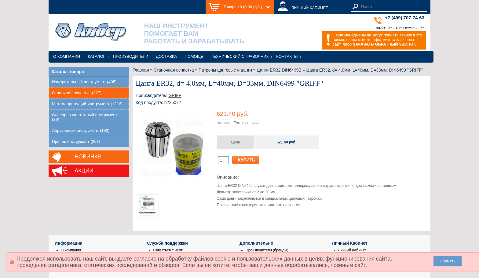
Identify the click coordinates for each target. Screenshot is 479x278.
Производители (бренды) (267, 250)
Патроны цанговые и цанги (225, 70)
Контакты (287, 56)
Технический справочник (240, 56)
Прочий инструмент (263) (76, 141)
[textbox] (392, 6)
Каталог (96, 56)
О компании (66, 56)
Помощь (194, 56)
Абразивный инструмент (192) (81, 130)
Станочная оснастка (174, 70)
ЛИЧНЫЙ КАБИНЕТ (309, 8)
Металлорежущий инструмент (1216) (87, 104)
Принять (447, 261)
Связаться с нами (168, 250)
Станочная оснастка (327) (76, 93)
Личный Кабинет (352, 250)
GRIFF (174, 95)
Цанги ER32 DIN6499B (279, 70)
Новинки (88, 157)
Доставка (166, 56)
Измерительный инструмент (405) (84, 82)
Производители (130, 56)
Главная (141, 70)
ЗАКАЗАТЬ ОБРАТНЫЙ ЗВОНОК (384, 44)
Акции (84, 171)
